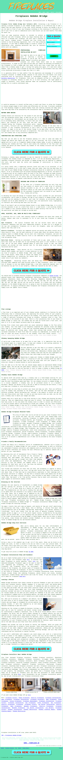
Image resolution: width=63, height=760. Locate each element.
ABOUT (48, 12)
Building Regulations (8, 78)
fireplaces (22, 78)
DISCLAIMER (58, 12)
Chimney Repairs (26, 748)
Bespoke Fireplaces (30, 706)
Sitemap (2, 748)
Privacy (60, 748)
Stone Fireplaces (43, 702)
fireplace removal (53, 433)
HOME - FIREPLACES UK (31, 743)
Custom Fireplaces (15, 701)
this (34, 561)
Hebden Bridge (54, 275)
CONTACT (52, 12)
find (6, 657)
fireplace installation (48, 674)
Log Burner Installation (46, 704)
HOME (40, 12)
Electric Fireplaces (37, 697)
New (16, 748)
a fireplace (46, 671)
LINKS (43, 12)
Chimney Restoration (30, 709)
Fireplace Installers (37, 699)
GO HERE (31, 551)
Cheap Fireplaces (24, 697)
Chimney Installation (15, 709)
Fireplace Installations (53, 697)
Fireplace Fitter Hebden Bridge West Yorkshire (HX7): (19, 24)
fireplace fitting (20, 433)
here (28, 559)
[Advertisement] (31, 94)
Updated (19, 748)
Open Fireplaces (6, 699)
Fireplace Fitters (11, 697)
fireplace (17, 25)
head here (22, 576)
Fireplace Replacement (30, 701)
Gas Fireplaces (30, 702)
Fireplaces (19, 704)
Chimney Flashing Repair (47, 709)
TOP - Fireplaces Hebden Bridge (11, 735)
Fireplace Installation (21, 699)
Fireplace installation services (51, 666)
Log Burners (50, 707)
